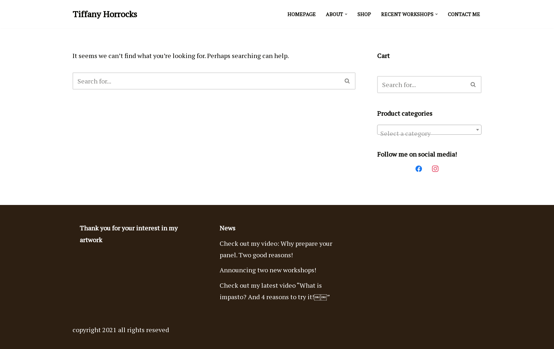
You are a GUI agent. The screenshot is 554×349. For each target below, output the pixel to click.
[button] (346, 14)
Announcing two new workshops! (268, 270)
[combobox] (429, 130)
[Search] (205, 81)
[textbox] (429, 133)
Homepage (301, 14)
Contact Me (464, 14)
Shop (364, 14)
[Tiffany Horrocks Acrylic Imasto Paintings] (104, 14)
